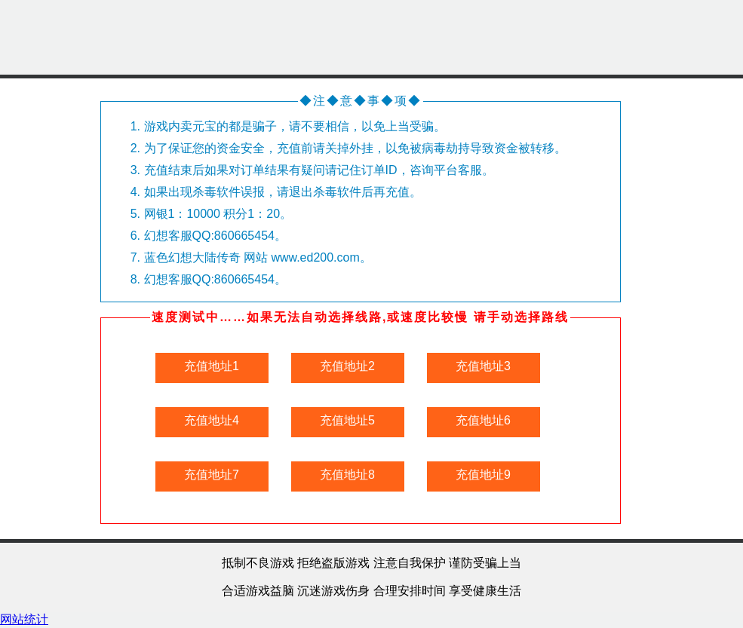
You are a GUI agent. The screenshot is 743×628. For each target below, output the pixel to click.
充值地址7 (211, 474)
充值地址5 (347, 420)
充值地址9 (483, 474)
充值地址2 (347, 366)
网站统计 (24, 619)
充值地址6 (483, 420)
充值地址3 (483, 366)
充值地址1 (211, 366)
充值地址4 (211, 420)
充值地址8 (347, 474)
